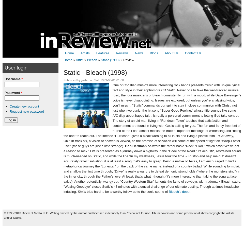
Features (102, 53)
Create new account (24, 106)
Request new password (27, 111)
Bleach (92, 60)
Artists (85, 53)
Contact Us (193, 53)
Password (13, 93)
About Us (171, 53)
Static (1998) (110, 60)
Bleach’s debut (179, 192)
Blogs (154, 53)
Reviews (122, 53)
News (139, 53)
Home (69, 53)
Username (14, 79)
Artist (79, 60)
